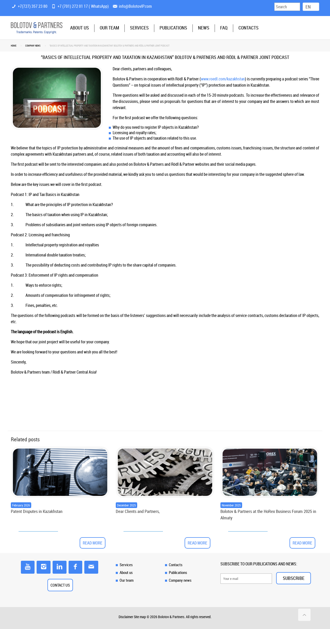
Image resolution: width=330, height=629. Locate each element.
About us (126, 572)
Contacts (176, 564)
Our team (127, 580)
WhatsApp (99, 6)
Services (126, 564)
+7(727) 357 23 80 (32, 6)
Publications (178, 572)
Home (13, 45)
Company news (32, 45)
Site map (140, 616)
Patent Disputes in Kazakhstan (36, 511)
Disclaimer (126, 616)
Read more (92, 543)
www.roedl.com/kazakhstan (223, 79)
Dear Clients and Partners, (138, 511)
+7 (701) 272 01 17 (72, 6)
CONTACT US (60, 585)
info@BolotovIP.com (135, 6)
